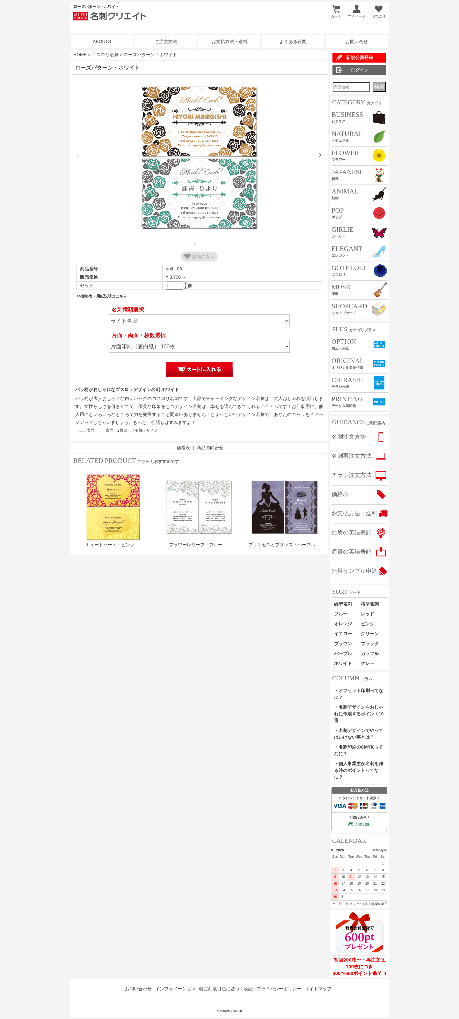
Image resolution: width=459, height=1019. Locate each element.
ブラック (370, 643)
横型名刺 (370, 604)
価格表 (183, 447)
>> (385, 850)
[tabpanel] (199, 158)
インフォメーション (175, 988)
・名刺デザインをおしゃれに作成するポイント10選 (359, 714)
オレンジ (343, 623)
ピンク (367, 623)
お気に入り (199, 256)
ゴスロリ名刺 (105, 54)
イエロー (343, 633)
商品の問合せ (210, 447)
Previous (78, 155)
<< (373, 850)
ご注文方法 (166, 41)
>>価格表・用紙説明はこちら (101, 296)
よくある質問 (293, 41)
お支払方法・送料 (229, 41)
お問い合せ (357, 41)
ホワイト (343, 663)
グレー (367, 663)
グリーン (370, 633)
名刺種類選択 (128, 310)
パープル (343, 653)
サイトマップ (318, 988)
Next (320, 155)
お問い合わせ (138, 988)
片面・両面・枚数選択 (139, 335)
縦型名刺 (343, 604)
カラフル (370, 653)
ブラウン (343, 643)
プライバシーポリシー (279, 988)
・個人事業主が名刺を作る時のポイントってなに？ (358, 770)
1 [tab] (194, 245)
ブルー (343, 613)
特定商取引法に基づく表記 (226, 988)
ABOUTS (102, 41)
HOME (80, 54)
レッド (367, 613)
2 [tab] (204, 245)
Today (379, 850)
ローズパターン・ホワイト (150, 54)
